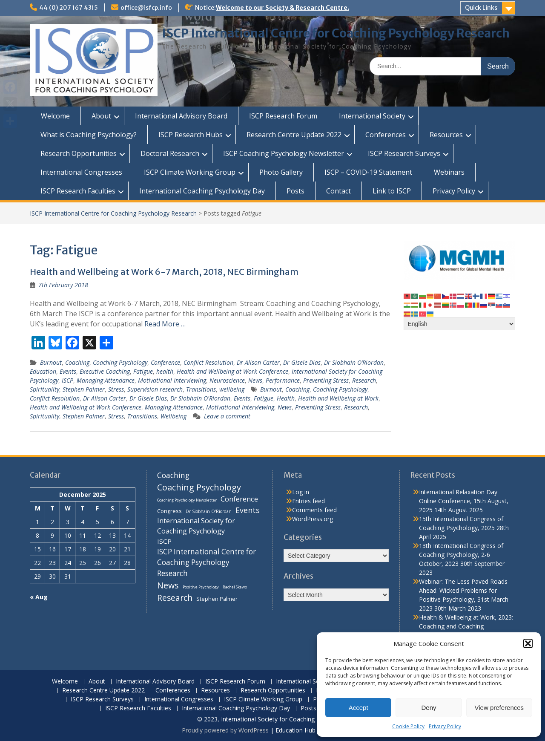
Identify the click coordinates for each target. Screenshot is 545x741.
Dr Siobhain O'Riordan (200, 398)
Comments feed (314, 510)
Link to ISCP (392, 191)
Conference (165, 362)
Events (68, 371)
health (164, 371)
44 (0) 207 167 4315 (68, 8)
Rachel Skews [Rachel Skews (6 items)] (235, 587)
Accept (358, 707)
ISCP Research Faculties (77, 191)
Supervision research (155, 389)
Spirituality (44, 389)
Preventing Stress (326, 380)
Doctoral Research (170, 153)
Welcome (55, 116)
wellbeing (231, 389)
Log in (300, 492)
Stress (116, 389)
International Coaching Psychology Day (202, 191)
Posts (295, 191)
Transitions (201, 389)
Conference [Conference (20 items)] (239, 499)
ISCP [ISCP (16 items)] (164, 541)
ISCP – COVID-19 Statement (368, 172)
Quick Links (481, 8)
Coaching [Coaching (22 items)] (173, 475)
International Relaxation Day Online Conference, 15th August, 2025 (463, 501)
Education (43, 371)
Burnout (51, 362)
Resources (446, 134)
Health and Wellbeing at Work (338, 398)
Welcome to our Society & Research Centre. (282, 8)
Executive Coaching (105, 371)
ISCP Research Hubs (190, 134)
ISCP (67, 380)
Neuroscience (227, 380)
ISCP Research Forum (283, 116)
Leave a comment (227, 416)
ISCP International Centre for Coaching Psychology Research (336, 33)
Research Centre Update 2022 (294, 134)
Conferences (385, 134)
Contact (338, 191)
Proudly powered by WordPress (225, 730)
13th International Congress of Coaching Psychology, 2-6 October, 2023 (461, 555)
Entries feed (308, 501)
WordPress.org (312, 519)
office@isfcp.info (146, 8)
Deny (428, 707)
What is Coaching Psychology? (88, 134)
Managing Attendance (106, 380)
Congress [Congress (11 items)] (169, 511)
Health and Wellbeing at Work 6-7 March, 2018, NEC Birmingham (164, 271)
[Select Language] (460, 323)
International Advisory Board (181, 116)
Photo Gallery (281, 172)
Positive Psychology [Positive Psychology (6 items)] (201, 587)
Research (364, 380)
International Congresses (81, 172)
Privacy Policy (445, 726)
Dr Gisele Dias (302, 362)
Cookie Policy (408, 726)
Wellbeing (173, 416)
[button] (528, 643)
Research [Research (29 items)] (174, 597)
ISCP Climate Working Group (189, 172)
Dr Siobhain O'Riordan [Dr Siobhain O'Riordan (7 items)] (209, 511)
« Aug (39, 597)
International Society (372, 116)
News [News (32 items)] (168, 585)
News (255, 380)
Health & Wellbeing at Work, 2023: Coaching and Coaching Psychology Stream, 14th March (466, 626)
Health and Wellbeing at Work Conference (232, 371)
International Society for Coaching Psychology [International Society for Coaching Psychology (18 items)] (196, 526)
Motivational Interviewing (172, 380)
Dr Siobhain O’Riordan (354, 362)
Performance (283, 380)
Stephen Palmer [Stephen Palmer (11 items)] (217, 599)
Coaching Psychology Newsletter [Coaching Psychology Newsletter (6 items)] (187, 500)
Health (286, 398)
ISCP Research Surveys (404, 153)
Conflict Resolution (208, 362)
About (101, 116)
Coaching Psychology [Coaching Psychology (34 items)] (199, 487)
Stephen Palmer (84, 389)
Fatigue (143, 371)
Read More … (165, 324)
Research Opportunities (78, 153)
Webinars (449, 172)
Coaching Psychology (120, 362)
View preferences (499, 707)
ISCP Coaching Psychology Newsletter (283, 153)
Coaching (77, 362)
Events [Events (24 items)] (247, 510)
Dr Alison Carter (258, 362)
